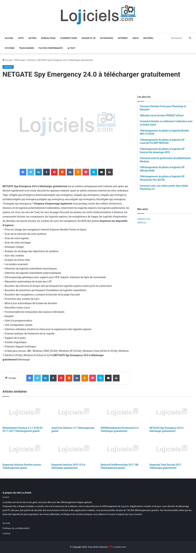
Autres (32, 38)
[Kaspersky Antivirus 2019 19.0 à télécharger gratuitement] (73, 449)
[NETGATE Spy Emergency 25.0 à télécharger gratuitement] (172, 412)
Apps (21, 38)
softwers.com (144, 219)
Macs (136, 38)
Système (9, 48)
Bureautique (48, 38)
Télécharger (26, 48)
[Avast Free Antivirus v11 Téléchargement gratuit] (73, 412)
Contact (6, 533)
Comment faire (68, 38)
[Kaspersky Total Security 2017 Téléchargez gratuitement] (172, 449)
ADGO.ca (141, 222)
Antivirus (31, 60)
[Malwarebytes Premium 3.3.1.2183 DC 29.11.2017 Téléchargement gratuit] (24, 412)
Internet (123, 38)
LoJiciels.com (119, 547)
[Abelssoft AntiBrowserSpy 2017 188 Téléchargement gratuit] (123, 449)
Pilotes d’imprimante (51, 48)
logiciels (125, 506)
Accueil (9, 38)
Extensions (106, 38)
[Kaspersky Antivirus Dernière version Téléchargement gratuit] (24, 449)
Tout (71, 48)
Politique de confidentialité (15, 528)
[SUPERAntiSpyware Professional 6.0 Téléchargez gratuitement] (123, 412)
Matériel (148, 38)
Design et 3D (89, 38)
